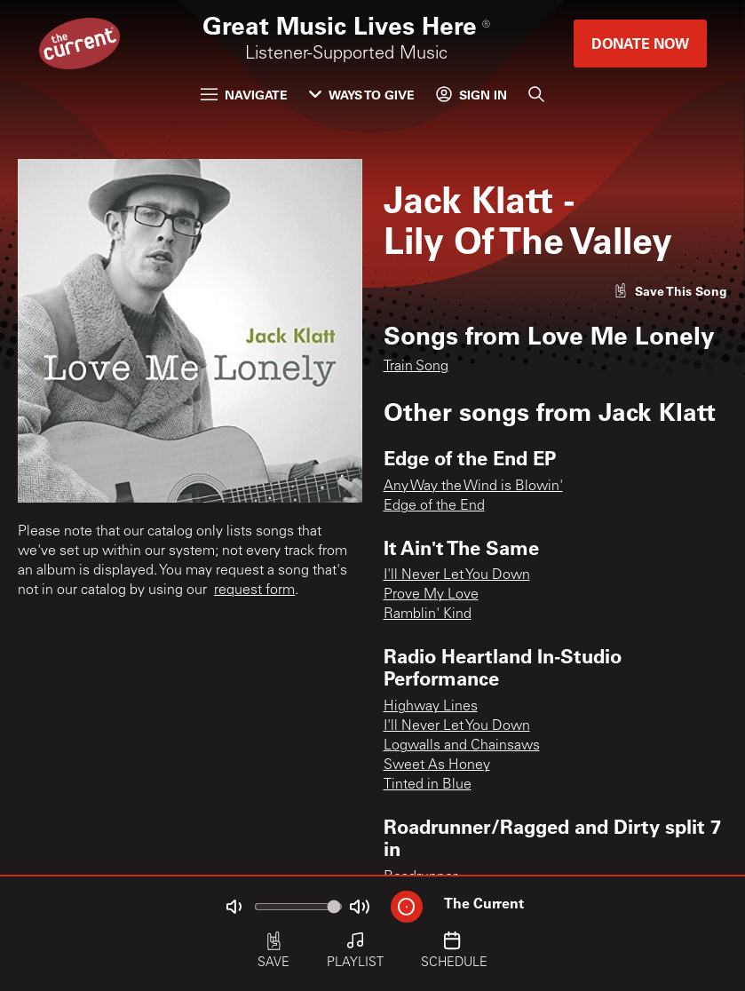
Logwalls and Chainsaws (462, 746)
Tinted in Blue (428, 785)
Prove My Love (431, 595)
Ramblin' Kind (428, 614)
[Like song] (670, 291)
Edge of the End (434, 506)
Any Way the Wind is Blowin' (473, 487)
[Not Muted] (233, 906)
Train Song (416, 367)
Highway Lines (431, 707)
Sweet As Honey (437, 765)
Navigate (244, 94)
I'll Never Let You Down (457, 575)
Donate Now (640, 43)
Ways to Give (362, 94)
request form (254, 590)
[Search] (536, 94)
